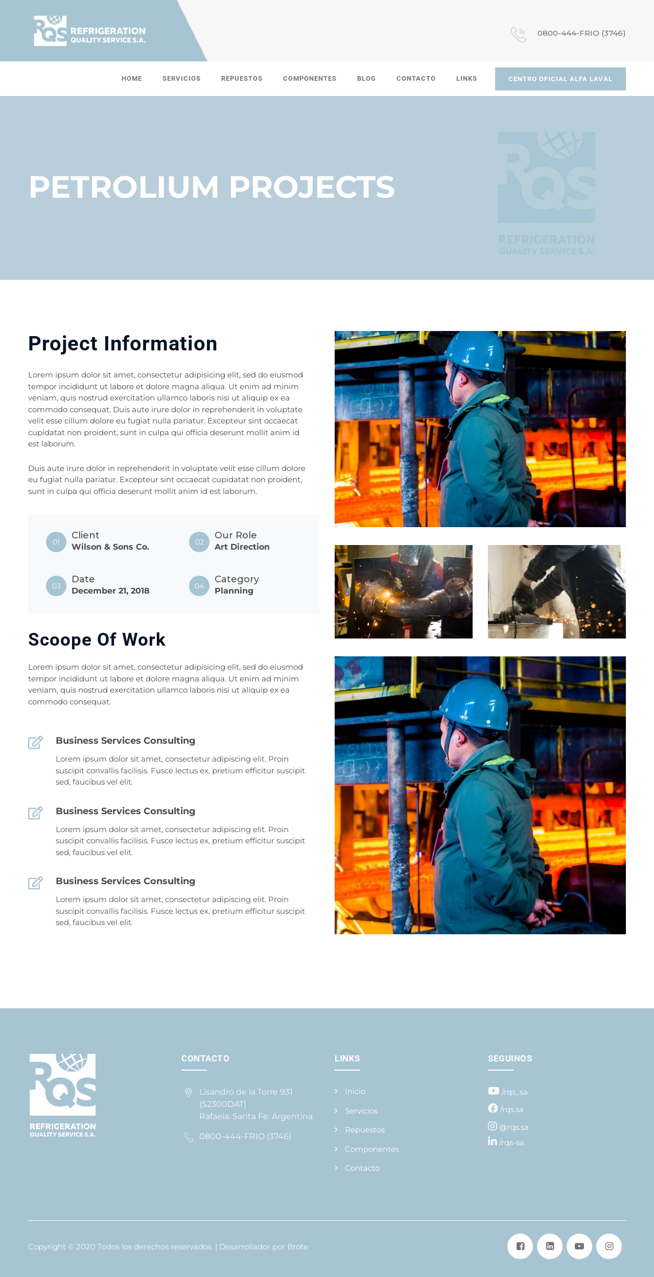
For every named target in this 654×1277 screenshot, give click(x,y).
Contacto (416, 78)
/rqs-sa (511, 1142)
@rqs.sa (514, 1127)
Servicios (181, 78)
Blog (366, 78)
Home (132, 78)
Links (466, 78)
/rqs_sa (515, 1092)
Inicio (355, 1091)
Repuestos (242, 78)
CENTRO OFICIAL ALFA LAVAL (560, 79)
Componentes (310, 78)
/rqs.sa (512, 1109)
